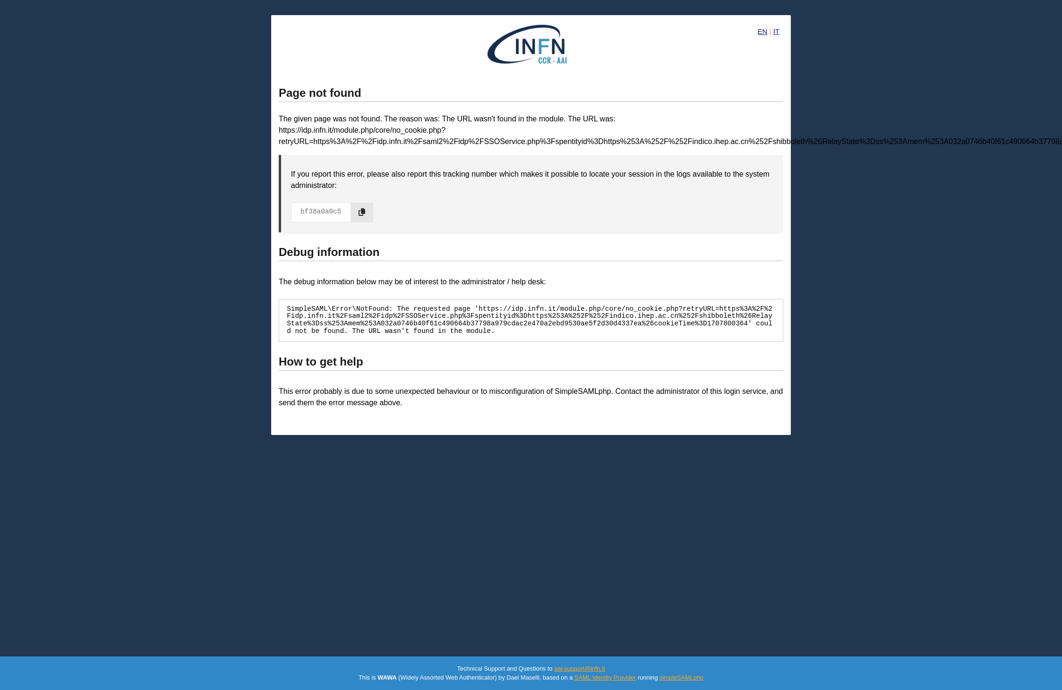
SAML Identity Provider (605, 677)
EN (763, 31)
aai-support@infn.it (579, 668)
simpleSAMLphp (681, 677)
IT (776, 31)
